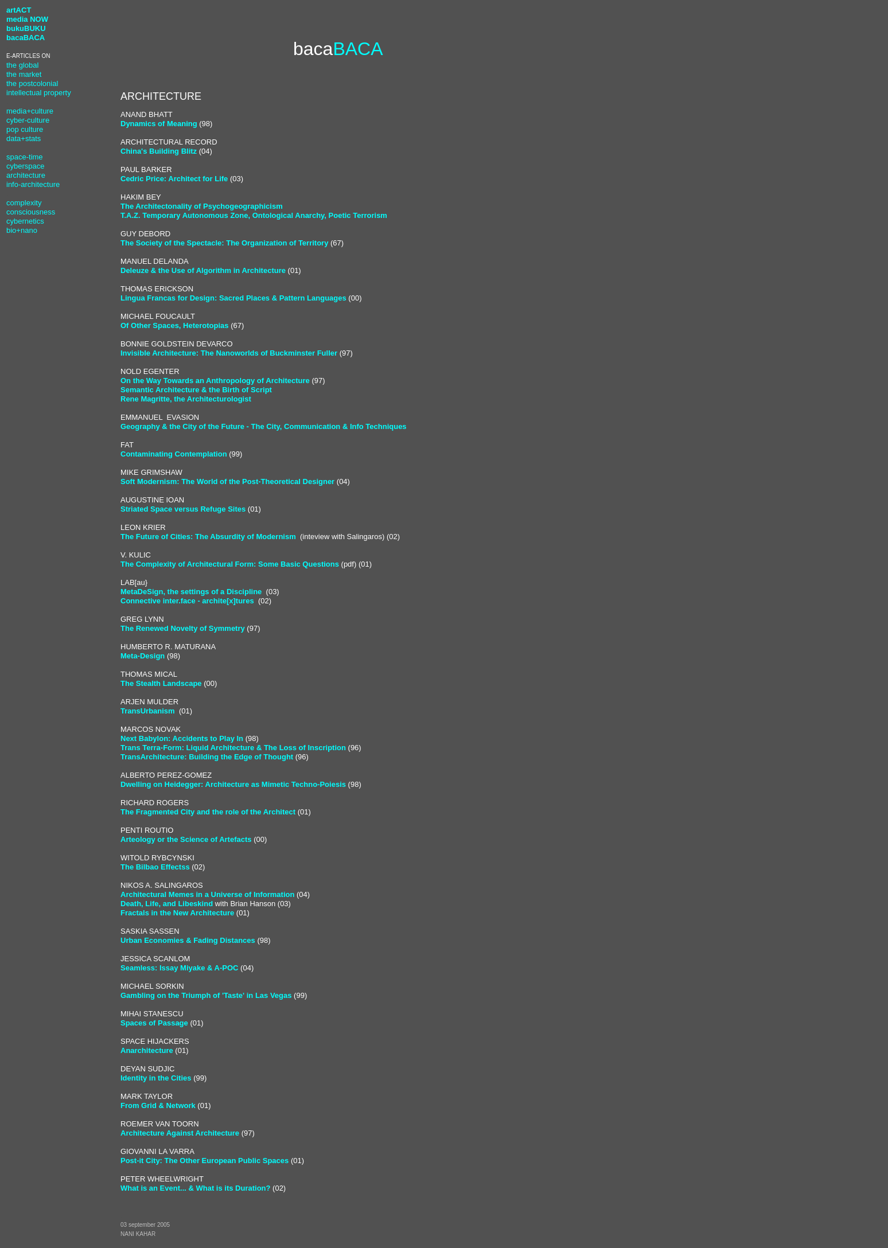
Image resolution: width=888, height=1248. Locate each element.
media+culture (29, 111)
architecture (25, 175)
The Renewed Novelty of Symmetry (182, 628)
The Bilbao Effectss (155, 867)
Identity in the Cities (156, 1078)
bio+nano (21, 230)
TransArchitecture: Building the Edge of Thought (206, 756)
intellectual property (38, 92)
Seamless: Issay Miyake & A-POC (179, 968)
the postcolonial (32, 83)
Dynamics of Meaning (158, 123)
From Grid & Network (158, 1105)
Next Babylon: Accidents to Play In (181, 738)
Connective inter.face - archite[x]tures (187, 600)
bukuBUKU (26, 28)
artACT (18, 10)
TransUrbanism (148, 711)
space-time (24, 157)
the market (23, 74)
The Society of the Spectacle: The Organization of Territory (224, 243)
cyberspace (25, 166)
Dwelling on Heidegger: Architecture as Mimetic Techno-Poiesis (233, 784)
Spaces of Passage (154, 1023)
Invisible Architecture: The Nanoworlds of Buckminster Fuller (228, 353)
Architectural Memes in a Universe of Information (207, 894)
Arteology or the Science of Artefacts (186, 839)
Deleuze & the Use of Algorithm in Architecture (203, 270)
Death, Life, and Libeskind (166, 903)
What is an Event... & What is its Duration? (195, 1188)
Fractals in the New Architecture (177, 912)
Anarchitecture (146, 1050)
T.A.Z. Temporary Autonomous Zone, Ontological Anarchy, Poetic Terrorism (253, 215)
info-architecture (33, 184)
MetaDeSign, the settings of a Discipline (191, 591)
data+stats (23, 138)
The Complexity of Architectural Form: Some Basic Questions (229, 564)
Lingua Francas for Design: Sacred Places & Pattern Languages (233, 298)
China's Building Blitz (158, 151)
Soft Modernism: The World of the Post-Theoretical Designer (227, 481)
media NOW (27, 19)
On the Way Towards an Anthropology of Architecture (215, 380)
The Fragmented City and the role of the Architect (207, 812)
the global (22, 65)
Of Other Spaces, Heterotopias (174, 325)
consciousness (30, 212)
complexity (23, 202)
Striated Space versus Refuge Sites (183, 509)
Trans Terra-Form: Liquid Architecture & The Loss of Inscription (233, 747)
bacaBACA (25, 37)
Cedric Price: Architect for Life (174, 178)
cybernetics (25, 221)
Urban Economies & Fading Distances (187, 940)
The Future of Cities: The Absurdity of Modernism (208, 536)
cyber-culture (27, 120)
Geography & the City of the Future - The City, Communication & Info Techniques (263, 426)
